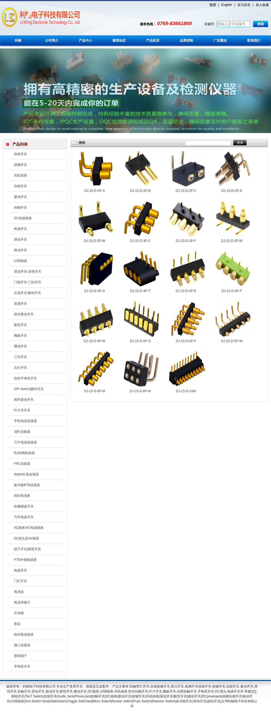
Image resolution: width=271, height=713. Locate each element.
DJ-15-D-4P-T (140, 291)
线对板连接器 (24, 634)
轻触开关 (20, 207)
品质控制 (186, 40)
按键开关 (20, 165)
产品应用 (152, 40)
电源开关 (20, 570)
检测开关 (20, 229)
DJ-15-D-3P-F (186, 241)
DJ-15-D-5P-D (140, 341)
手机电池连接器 (25, 421)
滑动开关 (20, 239)
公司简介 (51, 40)
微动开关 (20, 346)
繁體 (212, 5)
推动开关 (20, 250)
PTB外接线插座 (25, 560)
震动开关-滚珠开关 (27, 271)
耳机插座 (20, 175)
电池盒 (19, 592)
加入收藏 (262, 5)
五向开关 (20, 368)
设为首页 (243, 5)
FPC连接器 (22, 464)
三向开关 (20, 357)
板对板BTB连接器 (27, 485)
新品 (17, 624)
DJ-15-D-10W (186, 391)
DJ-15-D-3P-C (140, 241)
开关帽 (19, 613)
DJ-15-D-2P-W (94, 241)
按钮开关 (20, 154)
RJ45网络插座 (24, 453)
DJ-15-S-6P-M (94, 391)
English (226, 5)
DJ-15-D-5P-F (186, 341)
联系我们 (253, 40)
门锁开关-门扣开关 (27, 282)
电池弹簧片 (22, 602)
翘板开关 (20, 335)
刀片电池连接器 (25, 442)
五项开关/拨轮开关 (27, 293)
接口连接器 (22, 645)
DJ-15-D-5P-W (232, 341)
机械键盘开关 (24, 506)
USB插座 (20, 261)
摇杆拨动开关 (24, 314)
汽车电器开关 (24, 517)
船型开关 (20, 325)
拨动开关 (20, 197)
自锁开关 (20, 186)
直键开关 (20, 303)
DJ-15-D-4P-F (231, 291)
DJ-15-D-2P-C (185, 191)
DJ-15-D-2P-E (231, 191)
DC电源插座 (23, 218)
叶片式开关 (22, 410)
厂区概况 (220, 40)
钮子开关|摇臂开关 (27, 549)
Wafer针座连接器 (26, 474)
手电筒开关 (22, 666)
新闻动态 (119, 40)
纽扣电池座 (22, 496)
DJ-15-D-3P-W (232, 241)
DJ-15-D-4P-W (94, 341)
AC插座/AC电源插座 (29, 528)
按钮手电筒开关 (25, 378)
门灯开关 (20, 581)
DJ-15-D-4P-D (94, 291)
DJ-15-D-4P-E (186, 291)
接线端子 (20, 656)
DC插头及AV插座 (26, 538)
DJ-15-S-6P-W (140, 391)
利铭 (18, 40)
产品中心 (85, 40)
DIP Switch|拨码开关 (29, 389)
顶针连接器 (22, 432)
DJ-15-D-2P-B (140, 191)
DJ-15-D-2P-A (94, 191)
